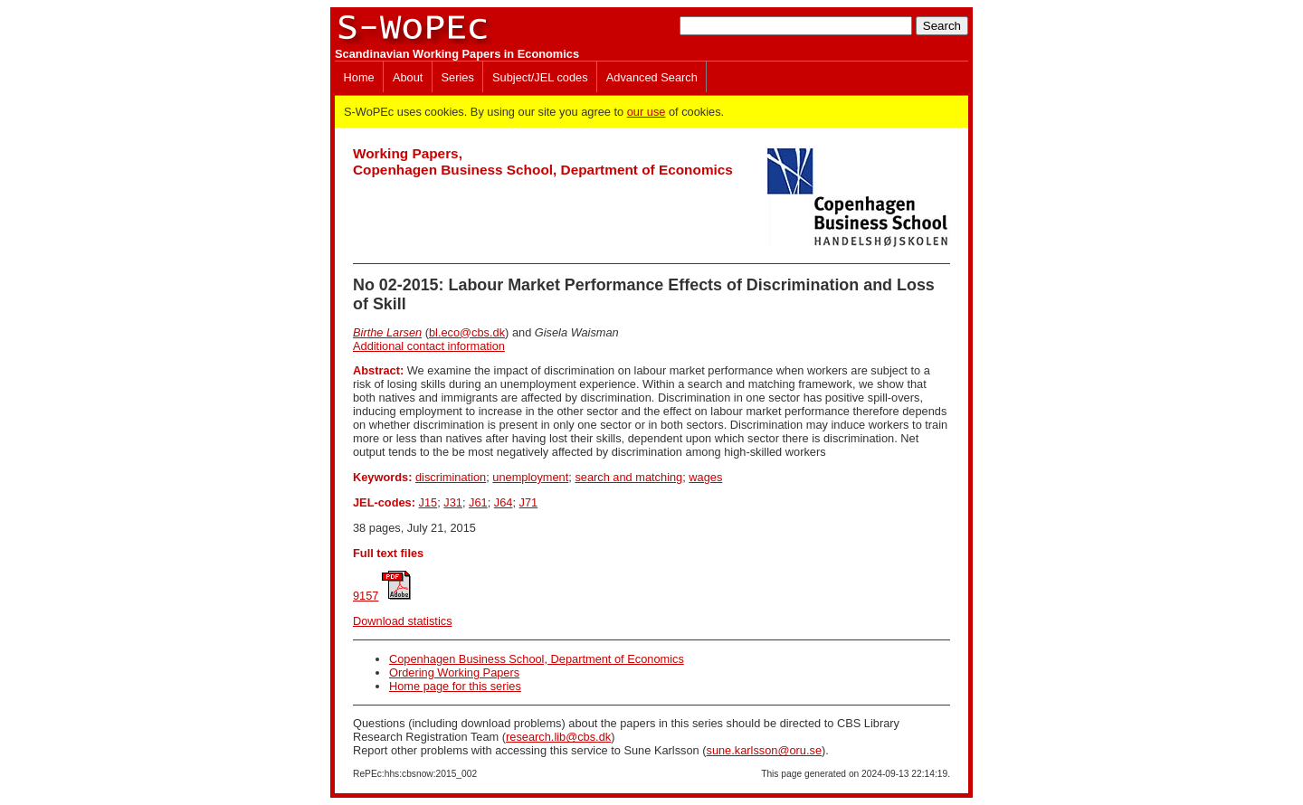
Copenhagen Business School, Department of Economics (536, 659)
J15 (428, 502)
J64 (503, 502)
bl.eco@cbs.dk (467, 332)
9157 (365, 595)
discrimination (450, 477)
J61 (478, 502)
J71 (528, 502)
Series (458, 77)
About (408, 77)
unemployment (530, 477)
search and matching (628, 477)
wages (705, 477)
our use (646, 111)
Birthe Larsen (387, 332)
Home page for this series (455, 686)
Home (359, 77)
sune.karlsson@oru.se (764, 750)
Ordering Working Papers (454, 672)
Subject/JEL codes (540, 77)
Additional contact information (429, 346)
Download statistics (402, 621)
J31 (452, 502)
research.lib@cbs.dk (558, 736)
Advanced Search (652, 77)
